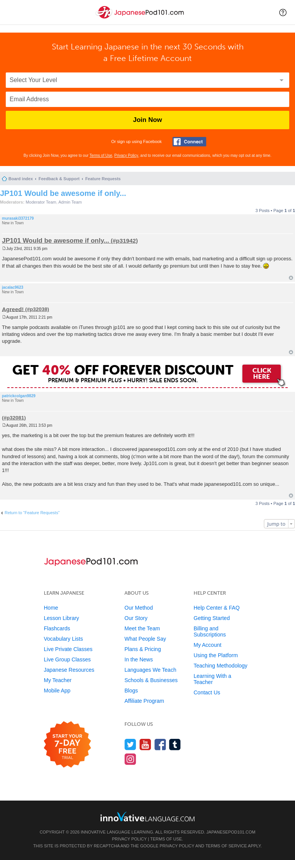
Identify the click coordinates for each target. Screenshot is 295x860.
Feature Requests (103, 178)
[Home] (140, 18)
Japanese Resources (69, 670)
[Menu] (12, 12)
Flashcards (57, 628)
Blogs (131, 690)
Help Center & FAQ (217, 608)
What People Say (145, 639)
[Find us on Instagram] (130, 759)
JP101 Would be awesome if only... (63, 193)
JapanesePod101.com (230, 832)
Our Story (136, 618)
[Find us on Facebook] (160, 744)
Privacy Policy (126, 155)
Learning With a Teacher (212, 679)
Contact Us (207, 692)
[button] (283, 12)
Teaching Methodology (220, 666)
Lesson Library (61, 618)
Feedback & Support (59, 178)
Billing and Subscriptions (210, 631)
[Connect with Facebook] (189, 141)
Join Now (147, 119)
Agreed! (13, 309)
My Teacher (57, 680)
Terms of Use (100, 155)
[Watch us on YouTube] (145, 744)
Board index (20, 178)
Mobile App (57, 690)
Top (291, 278)
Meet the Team (142, 628)
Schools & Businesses (151, 680)
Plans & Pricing (142, 649)
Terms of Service (226, 846)
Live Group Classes (67, 659)
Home (51, 608)
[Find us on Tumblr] (175, 744)
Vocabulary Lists (63, 639)
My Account (207, 645)
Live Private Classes (68, 649)
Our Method (138, 608)
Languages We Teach (150, 670)
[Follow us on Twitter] (130, 744)
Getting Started (212, 618)
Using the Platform (216, 655)
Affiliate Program (144, 701)
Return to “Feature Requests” (32, 512)
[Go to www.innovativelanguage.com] (147, 816)
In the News (138, 659)
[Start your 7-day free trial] (67, 744)
